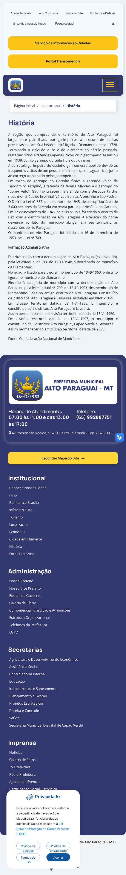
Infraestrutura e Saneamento (33, 688)
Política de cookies (28, 847)
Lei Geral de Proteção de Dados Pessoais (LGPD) (42, 829)
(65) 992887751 (94, 417)
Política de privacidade (58, 847)
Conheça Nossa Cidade (27, 488)
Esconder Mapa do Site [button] (63, 458)
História (15, 546)
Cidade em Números (26, 539)
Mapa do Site (74, 13)
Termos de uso (28, 858)
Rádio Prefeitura (22, 774)
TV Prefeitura (20, 767)
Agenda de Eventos (24, 781)
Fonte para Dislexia (102, 13)
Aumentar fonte (21, 13)
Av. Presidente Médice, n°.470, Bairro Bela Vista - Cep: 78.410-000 (61, 433)
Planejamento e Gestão (28, 696)
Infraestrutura (20, 510)
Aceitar (58, 857)
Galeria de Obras (23, 603)
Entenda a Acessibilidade (29, 23)
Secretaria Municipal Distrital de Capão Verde (46, 725)
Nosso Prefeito (21, 581)
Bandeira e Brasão (24, 502)
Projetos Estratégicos (26, 703)
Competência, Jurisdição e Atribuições (40, 610)
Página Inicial (24, 105)
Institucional (51, 105)
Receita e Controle (24, 710)
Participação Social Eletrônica (33, 789)
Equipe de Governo (24, 595)
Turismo (16, 517)
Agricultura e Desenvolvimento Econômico (43, 659)
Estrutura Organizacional (29, 617)
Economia (17, 531)
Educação (17, 681)
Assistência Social (23, 666)
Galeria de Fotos (22, 759)
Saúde (14, 718)
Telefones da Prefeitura (28, 625)
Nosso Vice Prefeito (25, 588)
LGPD (13, 632)
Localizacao (18, 524)
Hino (13, 495)
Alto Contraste (48, 13)
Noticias (15, 752)
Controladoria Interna (27, 674)
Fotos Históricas (22, 553)
